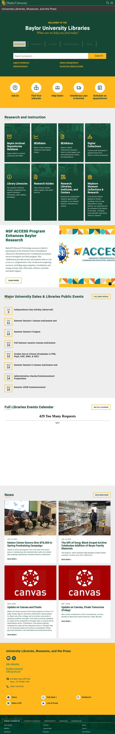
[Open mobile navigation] (112, 3)
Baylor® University (55, 729)
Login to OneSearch (21, 56)
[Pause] (110, 278)
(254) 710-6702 (17, 650)
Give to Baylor (47, 699)
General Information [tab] (12, 685)
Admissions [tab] (63, 685)
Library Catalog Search (69, 56)
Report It (45, 717)
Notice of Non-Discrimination (52, 713)
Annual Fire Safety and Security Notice (16, 710)
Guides (78, 42)
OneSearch (18, 42)
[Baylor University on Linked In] (62, 725)
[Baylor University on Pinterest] (67, 725)
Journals (46, 42)
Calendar (46, 689)
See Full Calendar (101, 371)
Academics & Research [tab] (32, 685)
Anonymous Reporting (11, 706)
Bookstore (7, 699)
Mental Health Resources (51, 710)
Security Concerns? (14, 632)
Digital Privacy (8, 717)
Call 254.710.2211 (13, 635)
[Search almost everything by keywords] (50, 50)
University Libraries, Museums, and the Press (29, 9)
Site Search (90, 42)
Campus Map (47, 692)
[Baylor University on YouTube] (71, 725)
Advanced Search (20, 60)
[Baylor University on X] (57, 725)
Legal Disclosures (48, 706)
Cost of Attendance (10, 713)
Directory (46, 695)
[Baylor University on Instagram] (53, 725)
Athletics (6, 692)
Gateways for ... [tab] (77, 685)
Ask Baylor (7, 695)
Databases (33, 42)
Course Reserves (62, 42)
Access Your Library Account (71, 60)
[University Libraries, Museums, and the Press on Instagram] (14, 622)
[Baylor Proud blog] (43, 725)
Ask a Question (12, 627)
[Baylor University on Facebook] (48, 725)
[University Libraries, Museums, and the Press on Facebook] (8, 622)
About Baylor (8, 689)
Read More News (101, 459)
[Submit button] (97, 50)
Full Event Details (101, 290)
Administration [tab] (50, 685)
